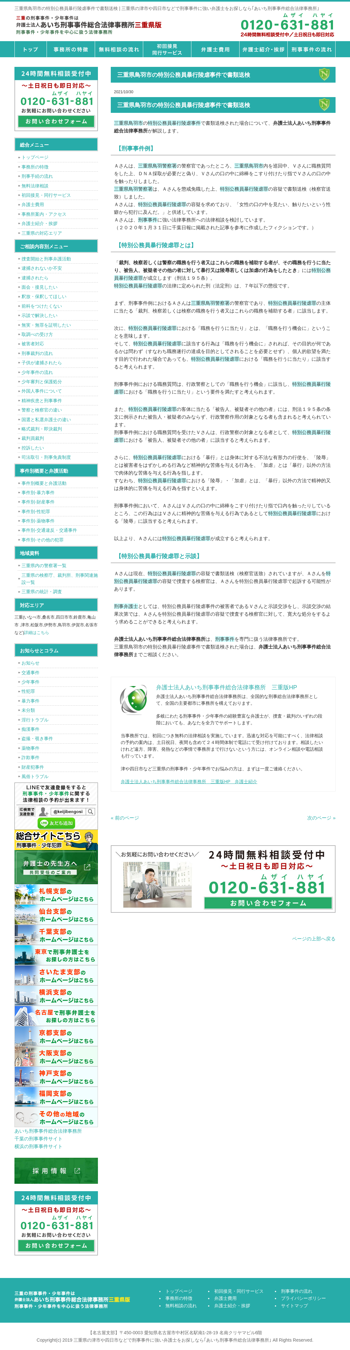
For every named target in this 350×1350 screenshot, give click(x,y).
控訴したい (33, 447)
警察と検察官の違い (42, 409)
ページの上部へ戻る (314, 938)
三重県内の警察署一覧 (44, 565)
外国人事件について (42, 391)
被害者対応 (33, 343)
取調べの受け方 (37, 334)
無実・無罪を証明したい (46, 325)
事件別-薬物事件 (38, 520)
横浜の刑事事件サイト (38, 1146)
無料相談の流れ (119, 49)
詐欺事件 (30, 757)
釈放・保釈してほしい (44, 296)
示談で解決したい (39, 315)
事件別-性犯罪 (36, 511)
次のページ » (321, 817)
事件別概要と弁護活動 (44, 483)
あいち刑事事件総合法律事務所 (48, 1131)
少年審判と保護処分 (42, 381)
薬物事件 (30, 748)
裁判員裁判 (33, 438)
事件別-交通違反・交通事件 (49, 530)
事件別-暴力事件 (38, 492)
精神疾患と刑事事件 (42, 400)
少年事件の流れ (37, 372)
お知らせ (30, 663)
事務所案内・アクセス (44, 214)
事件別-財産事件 (38, 501)
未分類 (28, 710)
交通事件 (30, 672)
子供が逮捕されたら (42, 362)
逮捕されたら (35, 277)
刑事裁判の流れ (37, 353)
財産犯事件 (33, 767)
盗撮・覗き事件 (37, 738)
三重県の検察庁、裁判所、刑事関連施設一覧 (60, 579)
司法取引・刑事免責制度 (46, 457)
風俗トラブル (35, 776)
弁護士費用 (215, 49)
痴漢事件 (30, 729)
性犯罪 (28, 691)
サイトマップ (294, 1305)
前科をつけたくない (42, 306)
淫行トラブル (35, 719)
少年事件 (30, 681)
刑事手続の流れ (37, 176)
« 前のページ (125, 817)
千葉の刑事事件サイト (38, 1138)
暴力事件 (30, 700)
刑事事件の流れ (311, 49)
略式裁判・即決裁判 (42, 428)
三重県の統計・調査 (42, 591)
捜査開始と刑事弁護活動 (46, 258)
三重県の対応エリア (42, 233)
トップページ (30, 49)
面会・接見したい (39, 287)
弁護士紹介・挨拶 (263, 49)
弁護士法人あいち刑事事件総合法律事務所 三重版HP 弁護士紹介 (189, 781)
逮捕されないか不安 (42, 268)
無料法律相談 (35, 185)
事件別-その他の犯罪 (43, 539)
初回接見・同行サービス (167, 49)
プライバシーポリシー (303, 1298)
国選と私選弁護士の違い (46, 419)
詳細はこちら (36, 632)
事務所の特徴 (71, 49)
